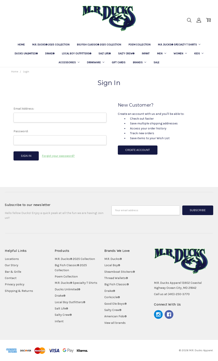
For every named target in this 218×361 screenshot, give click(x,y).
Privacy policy (14, 284)
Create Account (137, 150)
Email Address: (24, 108)
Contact (11, 278)
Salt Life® (104, 53)
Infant (146, 53)
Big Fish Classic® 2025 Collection (99, 44)
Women (180, 53)
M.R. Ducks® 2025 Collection (50, 44)
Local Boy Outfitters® (76, 53)
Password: (21, 131)
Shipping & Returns (19, 291)
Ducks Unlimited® (26, 53)
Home (21, 44)
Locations (12, 259)
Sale (156, 62)
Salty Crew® (126, 53)
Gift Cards (118, 62)
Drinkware (96, 62)
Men (161, 53)
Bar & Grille (13, 272)
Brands (139, 62)
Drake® (49, 53)
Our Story (11, 265)
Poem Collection (139, 44)
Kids (198, 53)
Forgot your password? (58, 156)
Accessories (69, 62)
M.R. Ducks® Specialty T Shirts (179, 44)
